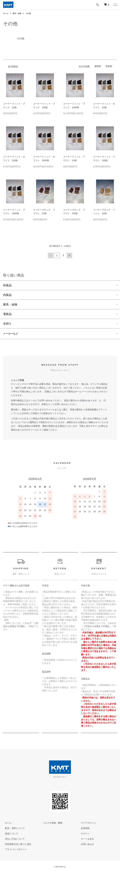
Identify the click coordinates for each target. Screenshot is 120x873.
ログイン (83, 833)
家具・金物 (17, 13)
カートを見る (85, 839)
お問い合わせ (85, 844)
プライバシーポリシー (14, 849)
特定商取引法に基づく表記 (16, 844)
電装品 (7, 313)
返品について (9, 833)
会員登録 (83, 828)
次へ (68, 255)
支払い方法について (13, 839)
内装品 (7, 294)
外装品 (7, 284)
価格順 (97, 66)
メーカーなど (11, 333)
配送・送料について (13, 828)
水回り (7, 323)
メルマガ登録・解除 (51, 823)
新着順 (109, 66)
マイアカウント (86, 823)
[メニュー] (115, 4)
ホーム (6, 13)
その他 (30, 13)
